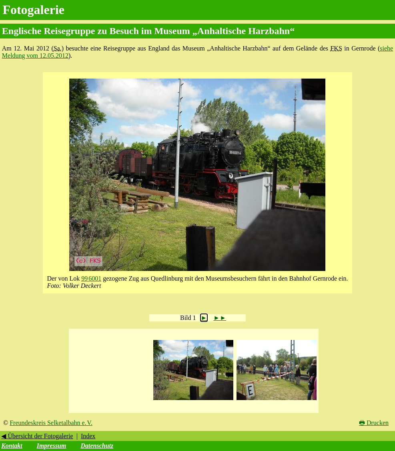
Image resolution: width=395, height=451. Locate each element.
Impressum (51, 445)
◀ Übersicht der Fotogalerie (37, 436)
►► (219, 317)
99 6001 (91, 278)
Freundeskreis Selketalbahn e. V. (51, 422)
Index (88, 436)
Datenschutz (96, 445)
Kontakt (11, 445)
